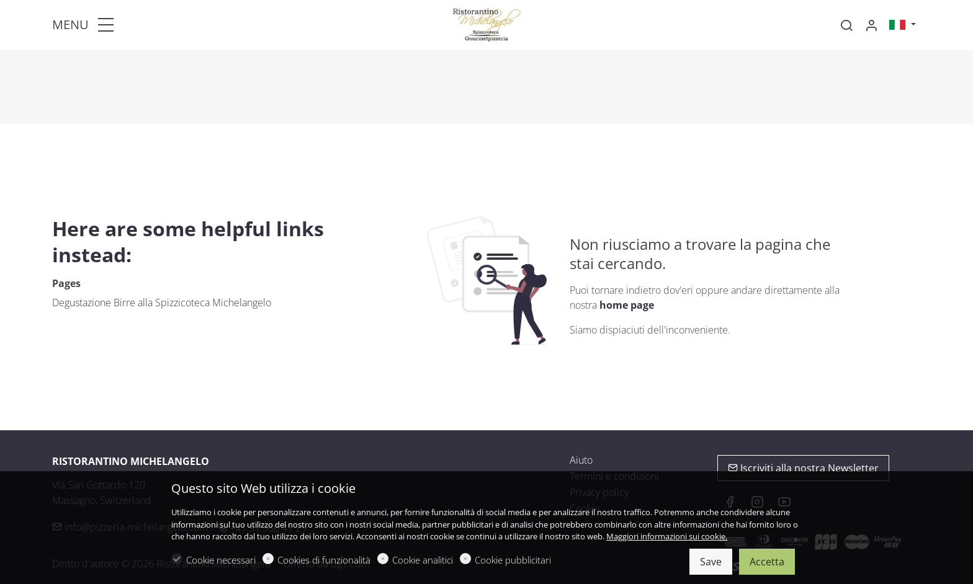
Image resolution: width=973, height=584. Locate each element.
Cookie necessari (221, 560)
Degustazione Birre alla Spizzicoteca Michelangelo (161, 302)
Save (711, 562)
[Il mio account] (871, 25)
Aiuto (581, 460)
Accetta (767, 562)
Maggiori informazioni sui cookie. (666, 536)
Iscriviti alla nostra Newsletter (803, 468)
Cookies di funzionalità (323, 560)
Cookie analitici (422, 560)
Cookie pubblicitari (513, 560)
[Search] (846, 25)
